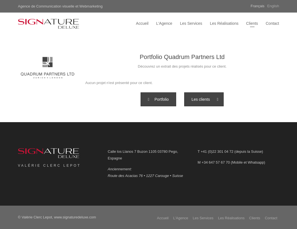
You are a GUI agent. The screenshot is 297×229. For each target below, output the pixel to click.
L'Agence (164, 23)
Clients (252, 23)
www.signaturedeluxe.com (75, 217)
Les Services (191, 23)
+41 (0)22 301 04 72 (217, 151)
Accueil (142, 23)
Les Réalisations (224, 23)
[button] (158, 99)
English (273, 6)
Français (257, 6)
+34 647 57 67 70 (216, 162)
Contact (272, 23)
